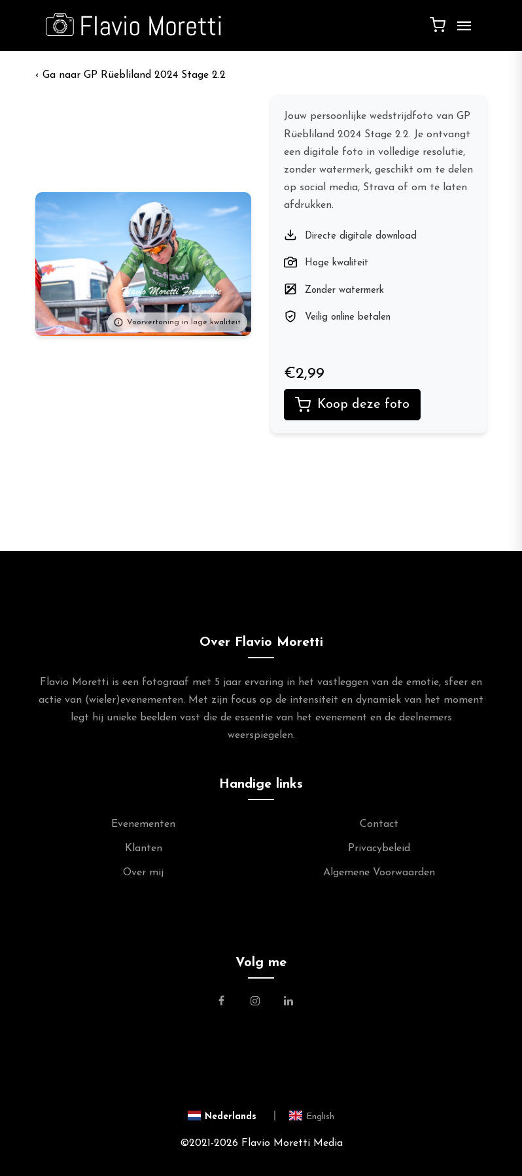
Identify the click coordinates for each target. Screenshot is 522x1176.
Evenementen (143, 824)
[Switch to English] (311, 1115)
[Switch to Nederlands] (232, 1115)
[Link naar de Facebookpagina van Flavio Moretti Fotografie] (229, 1003)
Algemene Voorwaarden (379, 872)
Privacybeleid (379, 848)
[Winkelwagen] (437, 24)
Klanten (143, 848)
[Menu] (461, 30)
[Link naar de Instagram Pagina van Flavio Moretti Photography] (255, 1003)
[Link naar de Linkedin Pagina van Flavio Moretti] (288, 1003)
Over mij (143, 872)
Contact (379, 824)
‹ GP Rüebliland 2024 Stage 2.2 (130, 75)
